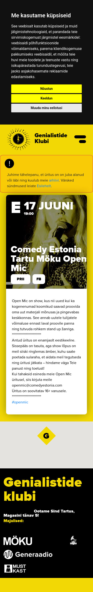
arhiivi (54, 180)
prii (20, 279)
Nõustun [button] (46, 89)
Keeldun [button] (46, 98)
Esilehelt (44, 186)
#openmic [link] (20, 402)
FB (38, 279)
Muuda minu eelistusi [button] (46, 108)
